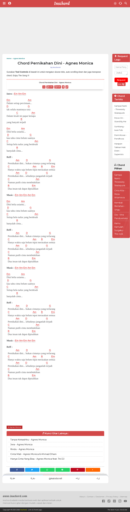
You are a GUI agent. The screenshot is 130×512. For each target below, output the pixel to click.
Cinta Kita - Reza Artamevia (119, 194)
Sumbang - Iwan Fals (119, 128)
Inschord (23, 510)
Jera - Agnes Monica (21, 444)
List (121, 84)
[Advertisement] (57, 31)
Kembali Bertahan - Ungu (119, 206)
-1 (98, 478)
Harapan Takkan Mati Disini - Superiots (120, 149)
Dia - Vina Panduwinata (121, 216)
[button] (93, 470)
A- (32, 478)
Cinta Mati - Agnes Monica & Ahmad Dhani (33, 454)
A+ (12, 478)
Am (20, 93)
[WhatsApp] (47, 470)
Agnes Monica (15, 427)
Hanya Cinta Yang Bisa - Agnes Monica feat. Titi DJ (37, 458)
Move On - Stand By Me (120, 120)
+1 (78, 478)
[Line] (62, 470)
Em (16, 93)
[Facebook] (16, 470)
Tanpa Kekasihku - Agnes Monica (28, 439)
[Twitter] (32, 470)
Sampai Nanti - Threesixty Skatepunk (120, 109)
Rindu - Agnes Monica (22, 449)
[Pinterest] (78, 470)
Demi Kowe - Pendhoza (120, 137)
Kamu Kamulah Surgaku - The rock (119, 228)
